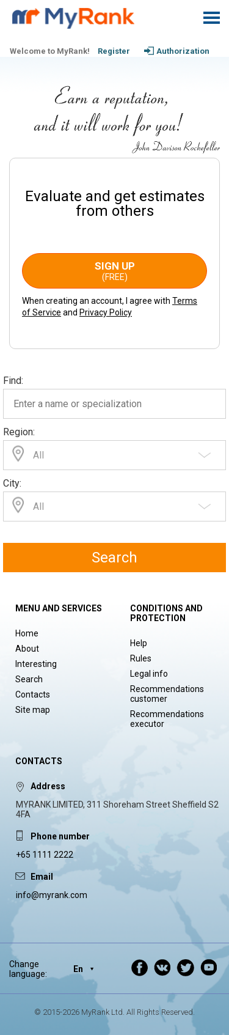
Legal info (149, 674)
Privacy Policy (105, 312)
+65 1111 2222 (44, 855)
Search (114, 557)
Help (138, 643)
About (27, 649)
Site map (32, 710)
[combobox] (114, 455)
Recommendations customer (167, 694)
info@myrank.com (51, 895)
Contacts (32, 694)
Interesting (36, 664)
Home (26, 633)
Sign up (114, 271)
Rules (140, 658)
